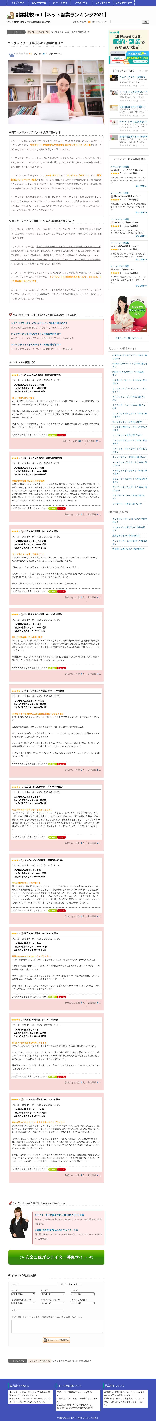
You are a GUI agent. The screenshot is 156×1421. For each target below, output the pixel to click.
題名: (14, 1310)
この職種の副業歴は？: (21, 1300)
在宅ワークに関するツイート (129, 338)
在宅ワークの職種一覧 (38, 32)
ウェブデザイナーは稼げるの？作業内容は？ (129, 520)
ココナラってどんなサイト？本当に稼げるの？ (129, 415)
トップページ (17, 32)
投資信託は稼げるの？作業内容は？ (128, 549)
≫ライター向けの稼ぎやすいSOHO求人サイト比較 (59, 1215)
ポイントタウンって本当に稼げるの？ (129, 457)
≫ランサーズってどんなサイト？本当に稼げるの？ (36, 334)
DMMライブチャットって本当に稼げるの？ (130, 365)
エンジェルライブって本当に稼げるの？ (128, 398)
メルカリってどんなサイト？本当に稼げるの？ (129, 472)
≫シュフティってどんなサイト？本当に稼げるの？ (36, 344)
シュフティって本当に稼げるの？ (127, 435)
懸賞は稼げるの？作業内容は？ (126, 536)
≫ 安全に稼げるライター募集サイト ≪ (56, 1257)
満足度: (64, 1284)
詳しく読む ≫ (141, 186)
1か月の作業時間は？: (50, 1300)
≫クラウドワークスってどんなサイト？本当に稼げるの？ (39, 323)
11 (44, 54)
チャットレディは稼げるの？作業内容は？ (129, 542)
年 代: (44, 1290)
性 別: (14, 1290)
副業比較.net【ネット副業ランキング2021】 (61, 14)
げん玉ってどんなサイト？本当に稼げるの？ (129, 381)
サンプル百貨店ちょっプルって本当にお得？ (129, 428)
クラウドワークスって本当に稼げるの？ (128, 406)
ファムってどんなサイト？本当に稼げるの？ (129, 442)
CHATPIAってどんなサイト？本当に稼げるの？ (129, 357)
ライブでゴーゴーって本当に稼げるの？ (128, 497)
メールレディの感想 (120, 167)
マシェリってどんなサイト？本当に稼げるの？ (129, 463)
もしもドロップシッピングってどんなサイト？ (129, 390)
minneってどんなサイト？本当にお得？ (128, 373)
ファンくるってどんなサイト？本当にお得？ (129, 450)
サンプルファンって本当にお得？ (127, 422)
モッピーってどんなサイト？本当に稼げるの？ (129, 488)
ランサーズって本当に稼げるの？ (127, 504)
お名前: (15, 1284)
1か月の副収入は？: (79, 1300)
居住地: (74, 1290)
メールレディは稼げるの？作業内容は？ (128, 528)
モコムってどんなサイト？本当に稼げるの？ (129, 480)
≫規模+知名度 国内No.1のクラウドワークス (56, 1230)
